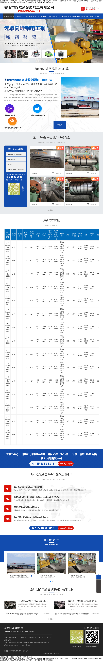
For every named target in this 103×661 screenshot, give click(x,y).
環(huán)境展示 (62, 16)
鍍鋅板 (9, 164)
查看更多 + (59, 125)
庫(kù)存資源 (51, 16)
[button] (50, 582)
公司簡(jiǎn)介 (19, 16)
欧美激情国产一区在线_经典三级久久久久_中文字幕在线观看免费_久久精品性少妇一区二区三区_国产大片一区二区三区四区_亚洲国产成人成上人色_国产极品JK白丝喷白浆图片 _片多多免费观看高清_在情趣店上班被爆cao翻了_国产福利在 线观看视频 (51, 659)
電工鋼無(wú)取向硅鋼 (14, 154)
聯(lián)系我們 (94, 16)
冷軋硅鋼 (34, 174)
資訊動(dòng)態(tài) (73, 17)
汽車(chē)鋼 (11, 159)
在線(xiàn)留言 (83, 16)
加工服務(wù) (41, 16)
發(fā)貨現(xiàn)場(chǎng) (15, 169)
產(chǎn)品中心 (30, 16)
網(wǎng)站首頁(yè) (9, 17)
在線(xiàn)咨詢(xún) (60, 173)
